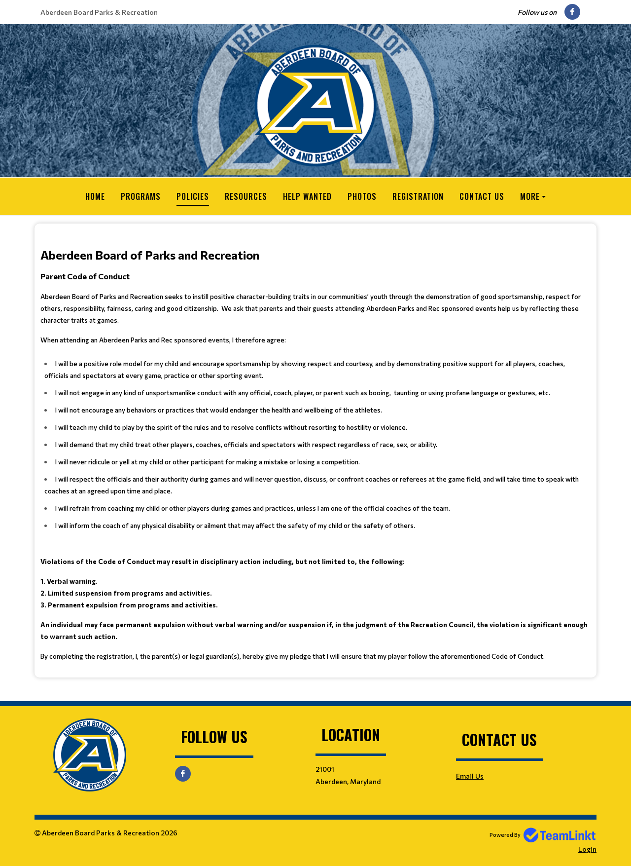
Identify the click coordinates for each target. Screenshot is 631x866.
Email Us (470, 776)
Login (587, 849)
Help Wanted (307, 196)
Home (95, 196)
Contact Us (481, 196)
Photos (362, 196)
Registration (418, 196)
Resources (246, 196)
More (530, 196)
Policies (192, 196)
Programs (141, 196)
